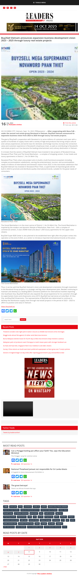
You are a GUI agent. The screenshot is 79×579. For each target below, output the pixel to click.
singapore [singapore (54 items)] (71, 523)
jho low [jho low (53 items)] (42, 516)
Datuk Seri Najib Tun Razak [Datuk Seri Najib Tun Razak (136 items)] (49, 510)
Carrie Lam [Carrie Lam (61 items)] (13, 506)
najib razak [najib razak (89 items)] (32, 520)
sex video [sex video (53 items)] (63, 523)
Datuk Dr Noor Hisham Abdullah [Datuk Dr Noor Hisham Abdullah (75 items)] (59, 506)
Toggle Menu (39, 2)
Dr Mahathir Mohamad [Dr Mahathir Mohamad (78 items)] (21, 513)
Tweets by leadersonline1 (11, 432)
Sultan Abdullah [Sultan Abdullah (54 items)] (21, 526)
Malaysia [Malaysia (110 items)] (6, 520)
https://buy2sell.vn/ (8, 306)
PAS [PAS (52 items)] (72, 520)
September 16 (26, 464)
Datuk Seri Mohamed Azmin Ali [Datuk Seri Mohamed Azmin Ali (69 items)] (30, 510)
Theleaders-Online (15, 125)
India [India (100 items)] (30, 516)
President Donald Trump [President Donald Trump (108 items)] (37, 523)
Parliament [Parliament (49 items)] (65, 520)
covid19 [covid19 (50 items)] (45, 506)
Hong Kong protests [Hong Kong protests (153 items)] (9, 516)
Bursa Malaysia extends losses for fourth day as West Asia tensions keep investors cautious (33, 339)
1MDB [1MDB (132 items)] (6, 506)
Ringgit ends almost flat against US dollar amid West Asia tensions (25, 335)
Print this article (69, 123)
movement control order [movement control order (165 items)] (19, 520)
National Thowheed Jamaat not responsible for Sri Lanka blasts (39, 469)
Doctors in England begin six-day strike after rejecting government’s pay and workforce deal (33, 353)
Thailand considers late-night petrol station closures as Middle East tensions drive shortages (33, 332)
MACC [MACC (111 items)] (58, 516)
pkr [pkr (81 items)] (5, 523)
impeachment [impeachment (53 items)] (22, 516)
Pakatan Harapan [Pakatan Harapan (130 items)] (54, 520)
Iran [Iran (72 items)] (35, 516)
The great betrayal (19, 485)
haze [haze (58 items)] (42, 513)
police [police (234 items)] (10, 523)
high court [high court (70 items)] (60, 513)
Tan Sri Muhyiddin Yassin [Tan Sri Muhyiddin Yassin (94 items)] (36, 526)
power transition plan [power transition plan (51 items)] (21, 523)
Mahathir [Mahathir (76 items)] (65, 516)
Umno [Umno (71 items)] (65, 526)
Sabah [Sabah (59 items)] (48, 523)
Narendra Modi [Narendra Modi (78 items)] (42, 520)
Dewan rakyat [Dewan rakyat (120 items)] (64, 510)
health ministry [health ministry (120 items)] (50, 513)
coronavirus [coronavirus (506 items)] (28, 506)
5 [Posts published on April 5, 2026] (70, 546)
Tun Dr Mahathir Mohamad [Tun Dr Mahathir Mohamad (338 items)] (53, 526)
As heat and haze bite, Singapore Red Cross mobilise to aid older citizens (27, 346)
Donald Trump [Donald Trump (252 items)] (8, 513)
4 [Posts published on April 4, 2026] (60, 546)
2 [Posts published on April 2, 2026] (39, 546)
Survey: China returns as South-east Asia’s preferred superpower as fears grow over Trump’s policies (36, 349)
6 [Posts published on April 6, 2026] (8, 550)
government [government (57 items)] (34, 513)
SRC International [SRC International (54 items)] (9, 526)
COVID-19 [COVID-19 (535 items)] (37, 506)
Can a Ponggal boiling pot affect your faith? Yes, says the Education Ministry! (40, 452)
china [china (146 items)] (20, 506)
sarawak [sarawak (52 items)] (55, 523)
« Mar (5, 564)
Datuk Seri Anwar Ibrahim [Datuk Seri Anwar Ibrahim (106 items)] (11, 510)
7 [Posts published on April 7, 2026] (18, 550)
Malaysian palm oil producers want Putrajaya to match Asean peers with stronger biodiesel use (34, 342)
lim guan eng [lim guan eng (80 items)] (50, 516)
